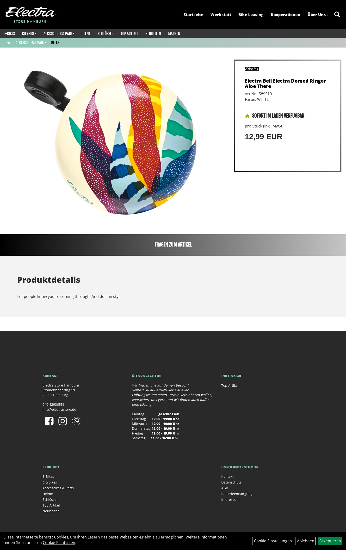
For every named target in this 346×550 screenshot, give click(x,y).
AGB (224, 488)
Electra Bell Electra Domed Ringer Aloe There (285, 83)
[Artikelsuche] (337, 15)
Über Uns (318, 14)
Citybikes (29, 33)
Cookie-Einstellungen (273, 541)
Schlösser (105, 33)
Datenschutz (231, 482)
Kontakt (227, 476)
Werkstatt (220, 14)
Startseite (193, 14)
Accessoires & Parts (58, 33)
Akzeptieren (330, 541)
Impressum (230, 499)
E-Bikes (9, 33)
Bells (55, 42)
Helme (86, 33)
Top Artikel (129, 33)
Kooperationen (285, 14)
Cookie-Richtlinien (59, 542)
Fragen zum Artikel (173, 245)
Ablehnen (305, 541)
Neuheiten (153, 33)
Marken (174, 33)
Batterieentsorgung (237, 493)
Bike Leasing (251, 14)
